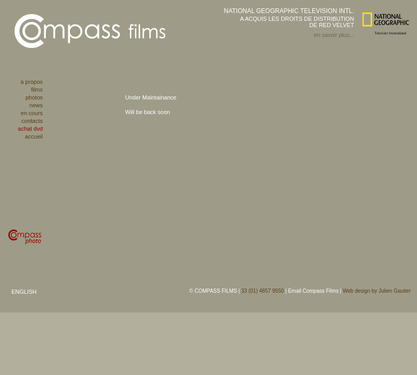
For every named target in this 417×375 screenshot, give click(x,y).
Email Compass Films (313, 291)
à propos (31, 82)
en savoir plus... (334, 35)
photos (34, 97)
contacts (32, 121)
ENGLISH (23, 292)
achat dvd (30, 129)
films (37, 89)
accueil (34, 136)
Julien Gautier (394, 291)
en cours (32, 113)
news (36, 105)
